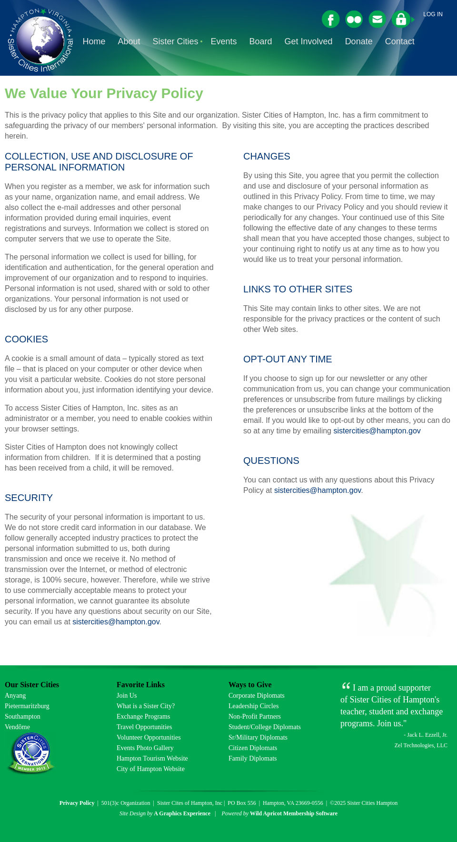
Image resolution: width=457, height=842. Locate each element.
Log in (433, 14)
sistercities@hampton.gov (115, 622)
